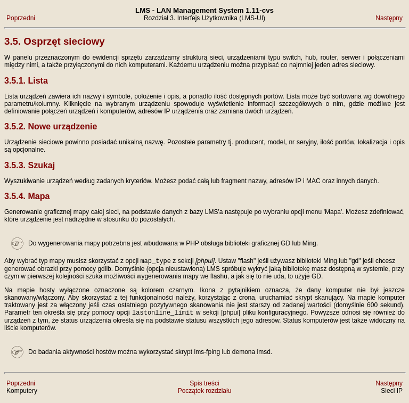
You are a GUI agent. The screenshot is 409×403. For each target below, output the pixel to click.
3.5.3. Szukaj (29, 165)
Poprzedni (20, 18)
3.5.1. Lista (26, 80)
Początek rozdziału (205, 393)
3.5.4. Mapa (27, 196)
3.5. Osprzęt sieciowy (54, 41)
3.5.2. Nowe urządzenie (50, 126)
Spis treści (204, 385)
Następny (389, 18)
